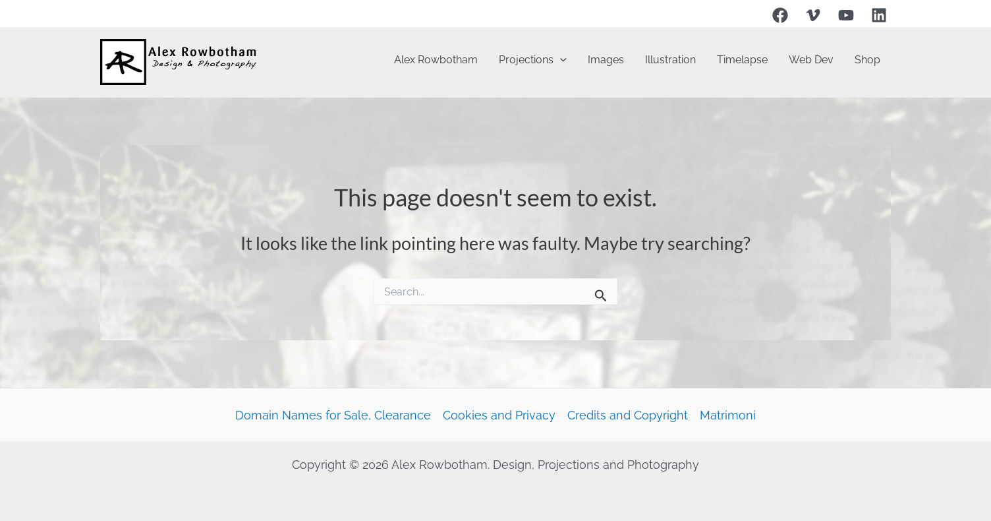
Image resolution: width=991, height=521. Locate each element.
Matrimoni (728, 415)
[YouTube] (846, 15)
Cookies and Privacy (499, 415)
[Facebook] (780, 15)
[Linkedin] (879, 15)
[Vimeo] (813, 15)
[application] (560, 60)
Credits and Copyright (627, 415)
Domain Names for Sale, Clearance (333, 415)
